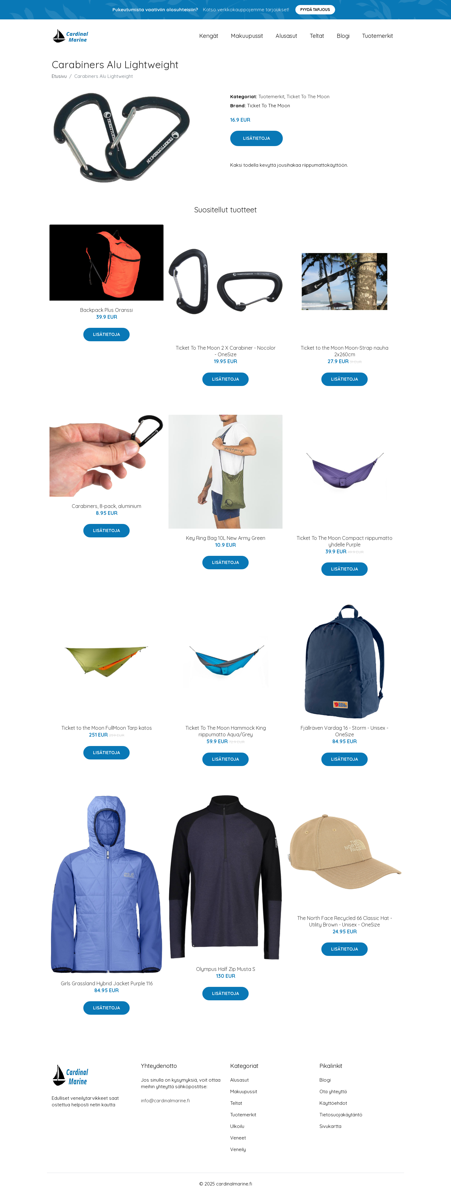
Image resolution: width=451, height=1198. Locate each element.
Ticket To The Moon (308, 100)
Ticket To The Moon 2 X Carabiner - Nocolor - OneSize (226, 354)
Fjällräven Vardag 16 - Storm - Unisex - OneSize (344, 734)
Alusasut (286, 37)
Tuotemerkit (377, 37)
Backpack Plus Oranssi (106, 313)
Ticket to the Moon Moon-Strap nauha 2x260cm (344, 354)
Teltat (317, 37)
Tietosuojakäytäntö (340, 1118)
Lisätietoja (256, 142)
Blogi (343, 37)
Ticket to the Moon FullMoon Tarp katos (106, 731)
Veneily (238, 1153)
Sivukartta (330, 1130)
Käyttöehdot (333, 1106)
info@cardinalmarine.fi (165, 1104)
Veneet (238, 1141)
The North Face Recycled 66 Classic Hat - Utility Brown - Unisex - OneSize (344, 924)
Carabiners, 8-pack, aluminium (106, 509)
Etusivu (59, 79)
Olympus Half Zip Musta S (225, 972)
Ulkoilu (237, 1130)
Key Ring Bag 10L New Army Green (225, 541)
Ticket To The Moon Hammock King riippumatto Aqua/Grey (225, 734)
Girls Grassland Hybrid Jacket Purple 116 (107, 986)
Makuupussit (247, 37)
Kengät (208, 37)
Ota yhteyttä (333, 1095)
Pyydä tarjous (315, 9)
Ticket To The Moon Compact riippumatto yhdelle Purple (344, 544)
